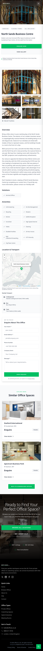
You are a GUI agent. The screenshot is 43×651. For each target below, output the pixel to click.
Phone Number (8, 342)
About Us (4, 593)
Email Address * (8, 334)
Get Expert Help (21, 534)
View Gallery (21, 52)
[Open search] (38, 646)
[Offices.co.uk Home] (7, 3)
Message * (7, 358)
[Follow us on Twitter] (2, 577)
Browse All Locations (21, 528)
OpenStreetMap (26, 286)
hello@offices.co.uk (10, 628)
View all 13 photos (8, 121)
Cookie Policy (31, 647)
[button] (21, 268)
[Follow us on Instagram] (13, 577)
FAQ (2, 596)
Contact (3, 599)
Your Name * (7, 326)
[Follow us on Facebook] (9, 577)
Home (3, 587)
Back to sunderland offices (21, 486)
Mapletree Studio (20, 644)
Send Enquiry (21, 374)
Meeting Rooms (6, 618)
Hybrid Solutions (6, 615)
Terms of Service (21, 647)
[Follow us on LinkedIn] (6, 577)
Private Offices (5, 609)
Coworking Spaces (7, 612)
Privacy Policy (31, 378)
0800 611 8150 (8, 631)
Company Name (8, 350)
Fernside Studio (29, 644)
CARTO (38, 286)
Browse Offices (6, 590)
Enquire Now (21, 46)
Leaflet (19, 286)
